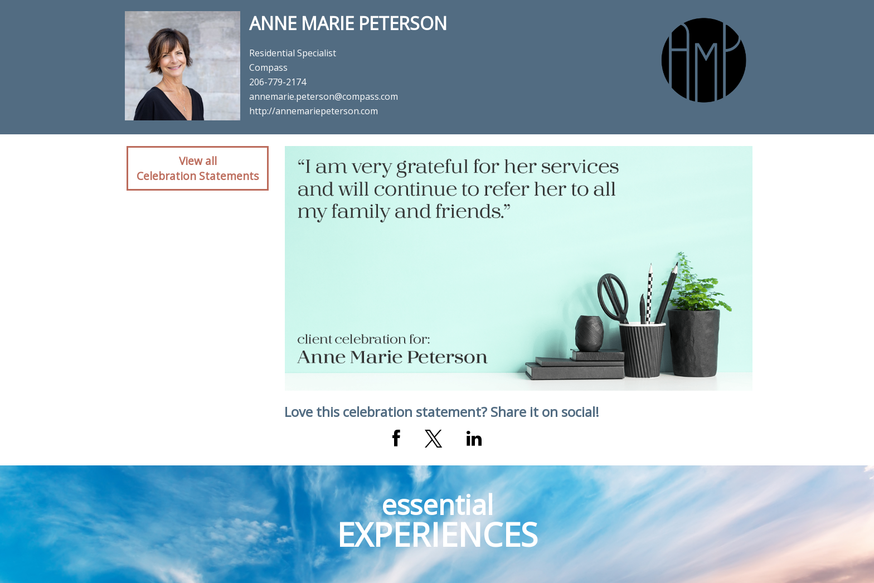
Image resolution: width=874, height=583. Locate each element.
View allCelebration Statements (198, 168)
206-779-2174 (277, 82)
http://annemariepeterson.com (313, 111)
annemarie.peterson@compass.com (323, 96)
